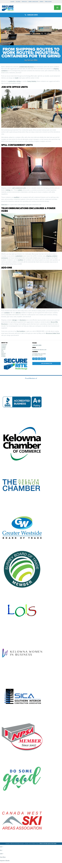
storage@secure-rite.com (39, 349)
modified (16, 197)
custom (20, 190)
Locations (4, 344)
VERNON (41, 1)
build (16, 78)
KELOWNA (18, 1)
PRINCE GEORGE (48, 1)
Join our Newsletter (46, 363)
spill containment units (19, 188)
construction (12, 81)
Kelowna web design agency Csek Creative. (48, 843)
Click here (4, 204)
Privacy (3, 354)
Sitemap (3, 356)
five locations (21, 331)
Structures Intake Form (53, 333)
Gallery (3, 349)
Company (3, 346)
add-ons (18, 312)
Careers (3, 347)
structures (23, 320)
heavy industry (31, 81)
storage (14, 320)
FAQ (2, 350)
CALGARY (12, 1)
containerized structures (26, 66)
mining (18, 81)
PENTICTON (24, 1)
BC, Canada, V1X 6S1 (37, 355)
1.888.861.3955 (31, 15)
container (7, 312)
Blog (2, 351)
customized (18, 256)
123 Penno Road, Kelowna (39, 353)
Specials (3, 353)
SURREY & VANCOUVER (33, 1)
